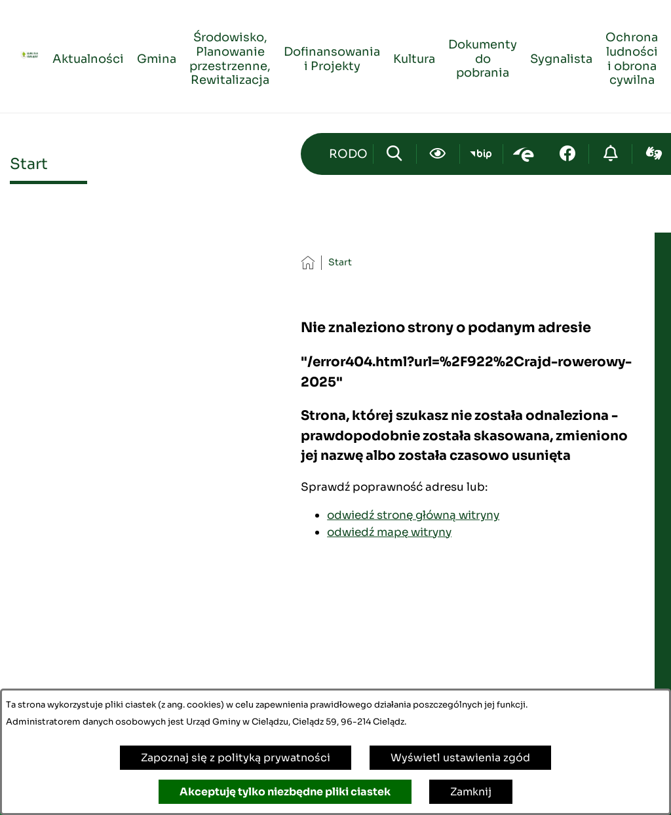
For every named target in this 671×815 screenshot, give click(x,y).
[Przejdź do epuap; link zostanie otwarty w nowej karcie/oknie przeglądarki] (524, 154)
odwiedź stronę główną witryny (413, 515)
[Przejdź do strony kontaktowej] (348, 154)
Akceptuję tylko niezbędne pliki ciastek (285, 792)
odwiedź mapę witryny (389, 532)
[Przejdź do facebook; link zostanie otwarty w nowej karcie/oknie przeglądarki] (567, 154)
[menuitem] (88, 57)
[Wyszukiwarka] (395, 154)
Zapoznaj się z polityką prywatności (235, 758)
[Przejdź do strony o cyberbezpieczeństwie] (610, 154)
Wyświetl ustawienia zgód (460, 758)
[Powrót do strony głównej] (308, 262)
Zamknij (470, 792)
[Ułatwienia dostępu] (438, 154)
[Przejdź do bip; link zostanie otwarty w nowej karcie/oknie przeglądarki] (481, 154)
